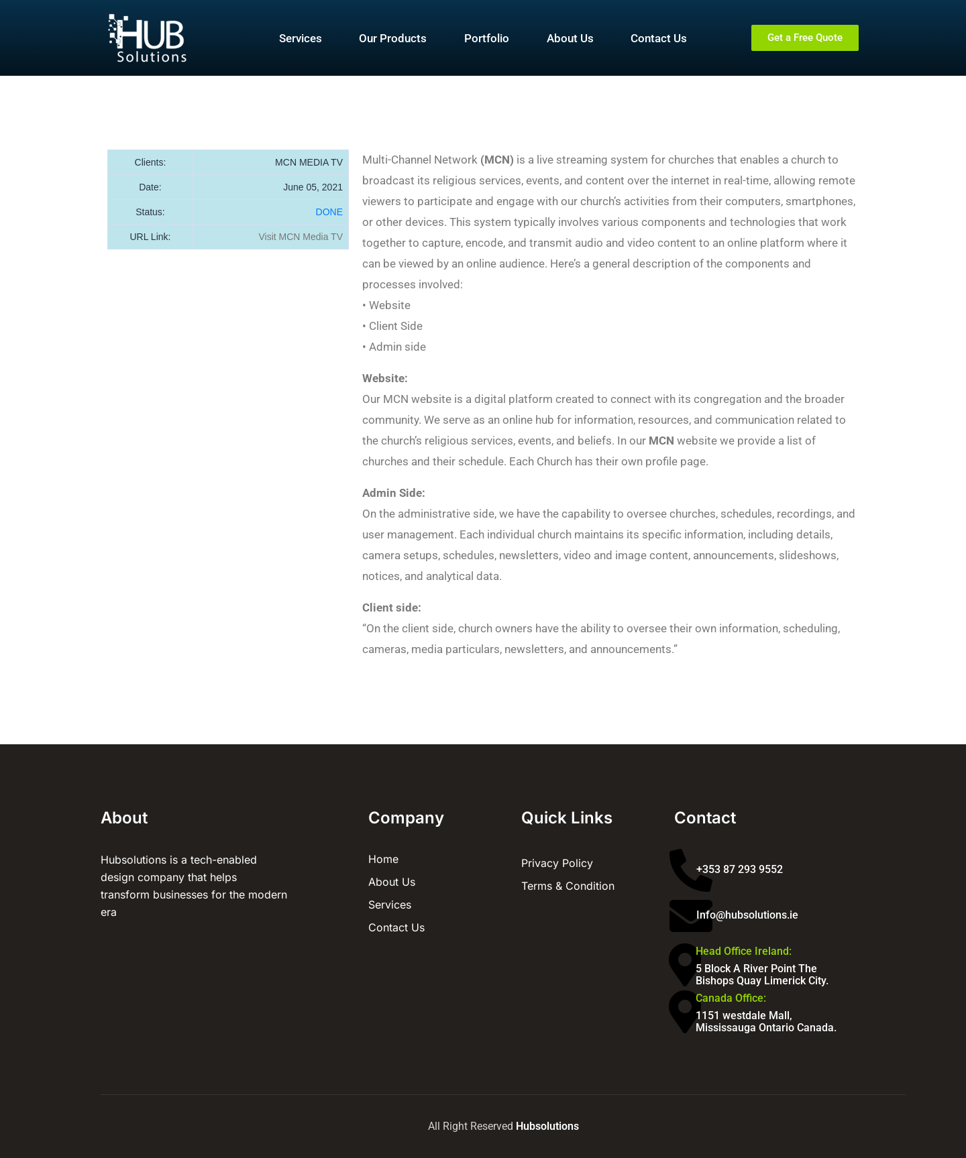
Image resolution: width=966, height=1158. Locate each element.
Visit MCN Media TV (300, 236)
